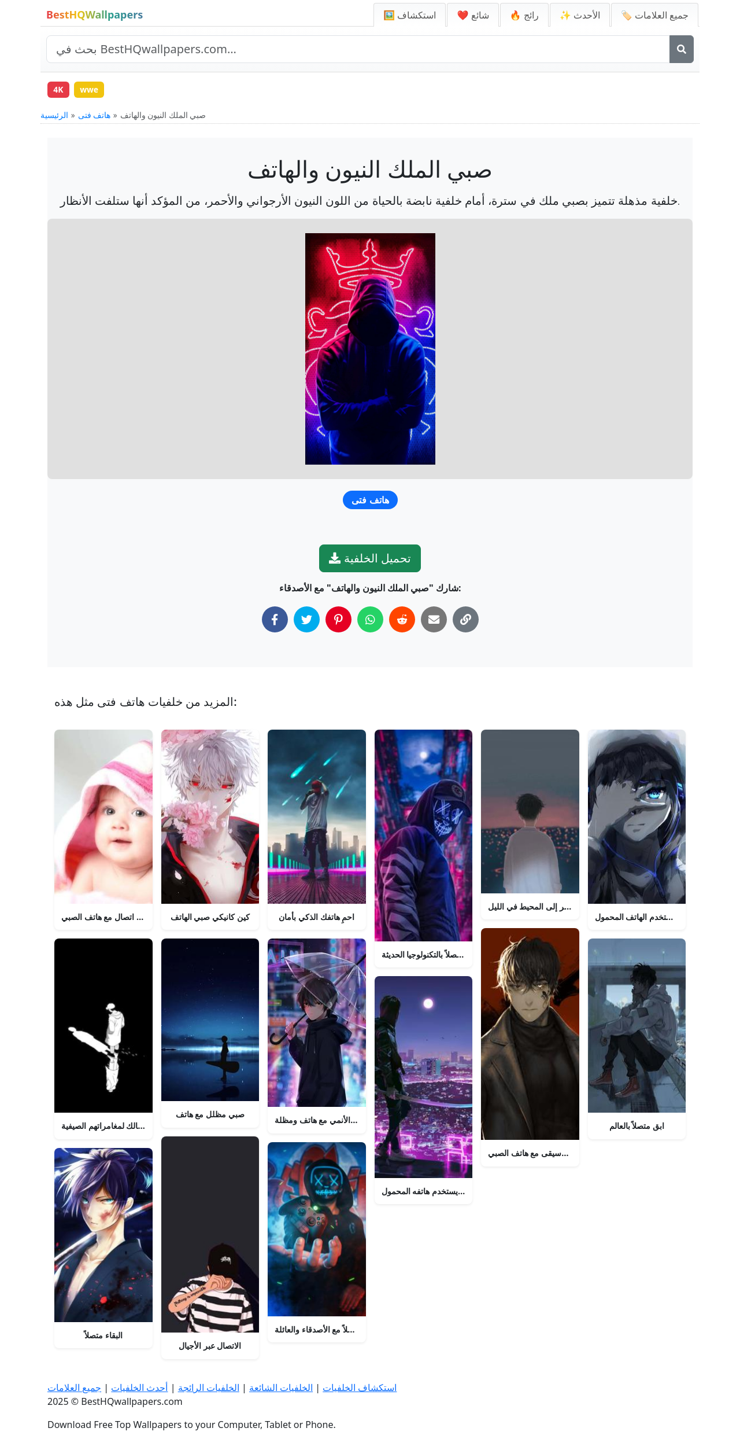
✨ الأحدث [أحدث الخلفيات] (580, 15)
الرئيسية (54, 115)
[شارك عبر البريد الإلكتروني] (434, 620)
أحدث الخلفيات (139, 1387)
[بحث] (681, 49)
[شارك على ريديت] (402, 620)
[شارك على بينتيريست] (338, 620)
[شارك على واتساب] (370, 620)
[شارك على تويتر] (307, 620)
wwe (90, 89)
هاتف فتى (94, 115)
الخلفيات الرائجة (208, 1387)
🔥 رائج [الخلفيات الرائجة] (524, 15)
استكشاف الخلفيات (360, 1387)
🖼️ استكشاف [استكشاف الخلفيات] (409, 15)
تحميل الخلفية (369, 558)
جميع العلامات (74, 1387)
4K (59, 89)
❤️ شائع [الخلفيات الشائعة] (473, 15)
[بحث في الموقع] (358, 49)
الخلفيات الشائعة (281, 1387)
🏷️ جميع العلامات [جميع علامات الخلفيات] (655, 15)
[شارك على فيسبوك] (275, 620)
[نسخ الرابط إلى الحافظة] (466, 620)
